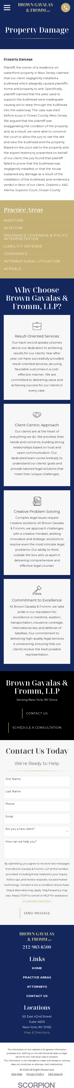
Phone (10, 804)
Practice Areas (37, 977)
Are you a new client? (20, 829)
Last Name (13, 791)
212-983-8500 (37, 947)
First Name (13, 779)
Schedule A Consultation (36, 727)
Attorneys (37, 986)
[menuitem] (14, 219)
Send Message (37, 913)
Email (9, 816)
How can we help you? (21, 841)
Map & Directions (37, 1032)
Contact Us (37, 713)
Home (37, 968)
